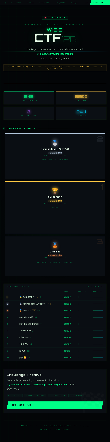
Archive (100, 3)
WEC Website (45, 430)
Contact (66, 430)
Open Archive (23, 406)
